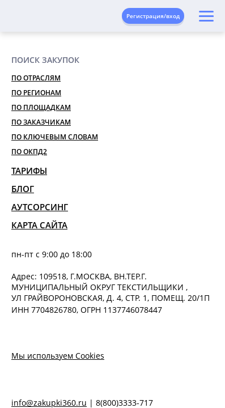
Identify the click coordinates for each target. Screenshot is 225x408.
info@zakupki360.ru (49, 402)
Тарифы (29, 170)
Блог (22, 188)
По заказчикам (41, 122)
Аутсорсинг (39, 206)
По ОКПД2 (29, 151)
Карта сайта (39, 225)
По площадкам (41, 107)
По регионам (36, 92)
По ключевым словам (54, 137)
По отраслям (36, 78)
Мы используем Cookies (57, 355)
